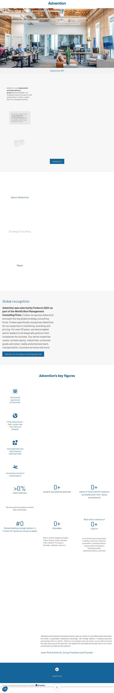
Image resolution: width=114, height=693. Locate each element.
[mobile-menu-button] (57, 687)
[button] (85, 312)
